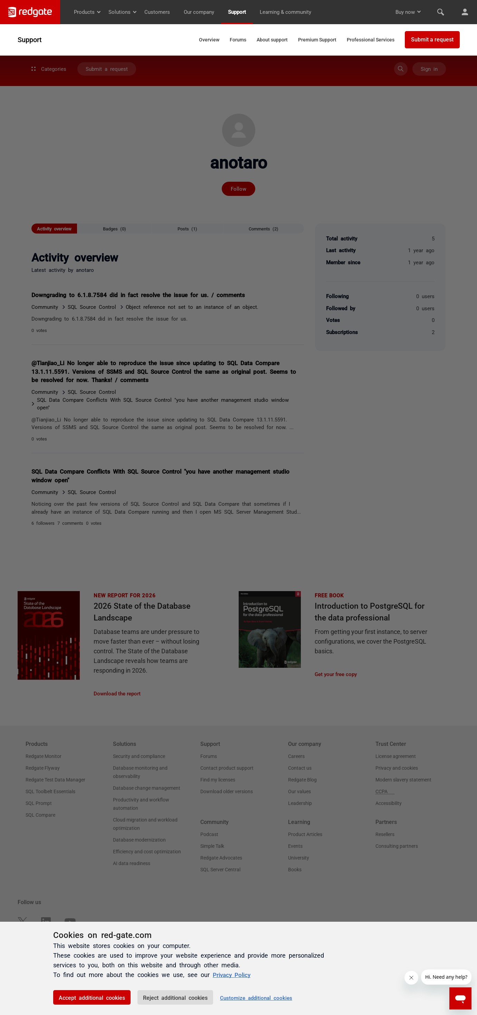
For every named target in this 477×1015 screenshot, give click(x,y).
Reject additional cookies (175, 997)
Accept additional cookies (92, 997)
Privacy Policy (233, 974)
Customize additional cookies (256, 997)
